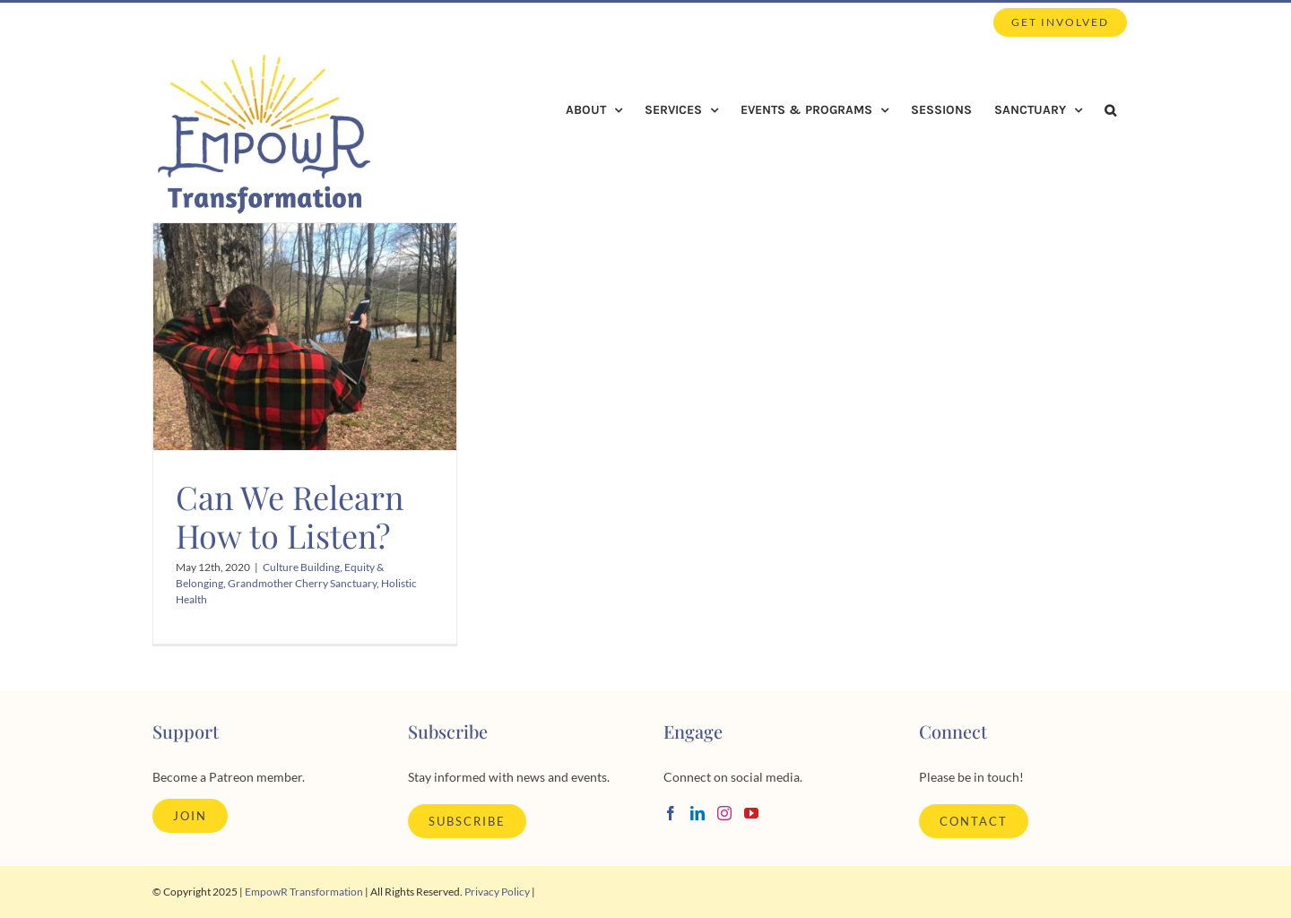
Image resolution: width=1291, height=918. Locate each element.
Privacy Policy (497, 891)
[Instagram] (724, 813)
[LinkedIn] (697, 813)
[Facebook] (670, 813)
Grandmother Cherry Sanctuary (302, 583)
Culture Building (301, 567)
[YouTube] (751, 813)
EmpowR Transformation (304, 891)
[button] (1110, 110)
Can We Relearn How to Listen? (289, 516)
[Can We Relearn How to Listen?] (304, 337)
